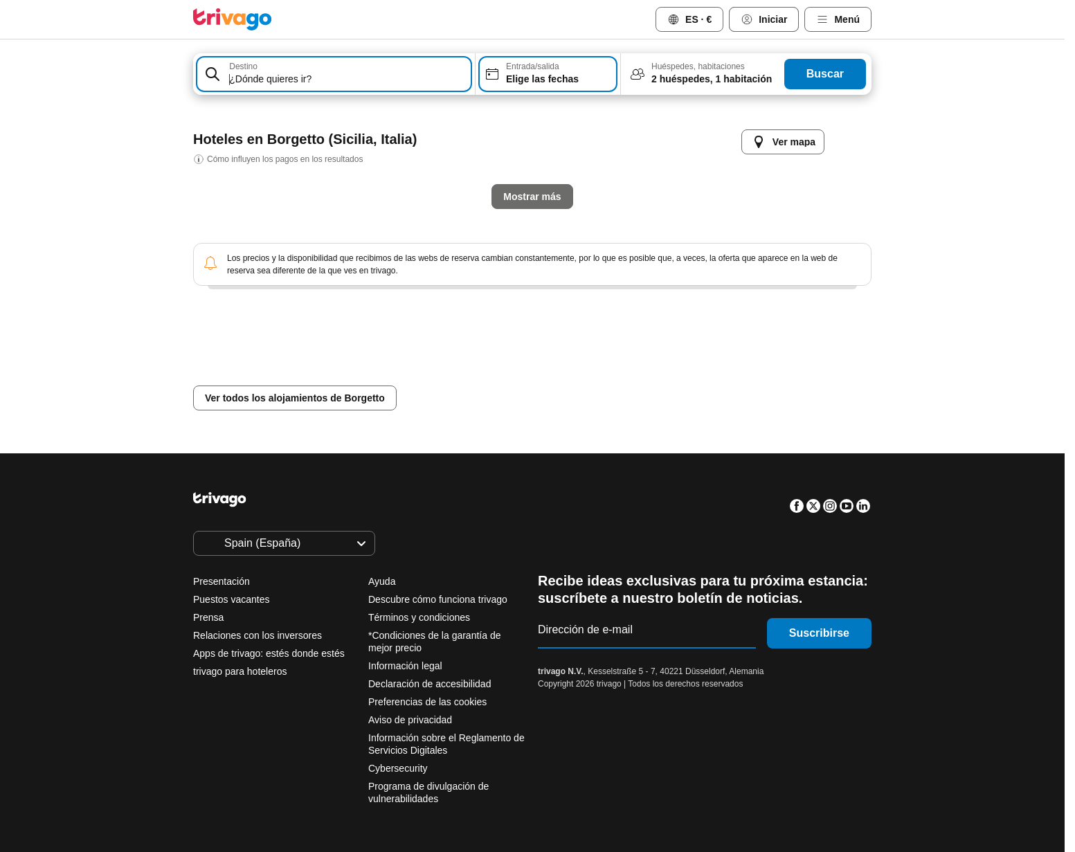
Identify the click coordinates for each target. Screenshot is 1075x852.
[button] (334, 74)
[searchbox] (348, 79)
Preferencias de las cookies (428, 701)
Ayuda (381, 581)
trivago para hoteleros (240, 671)
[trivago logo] (232, 19)
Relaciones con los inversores (257, 635)
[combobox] (334, 74)
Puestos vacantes (231, 599)
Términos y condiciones (419, 617)
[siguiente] (759, 128)
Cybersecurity (398, 768)
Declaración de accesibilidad (429, 683)
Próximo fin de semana (697, 375)
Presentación (221, 581)
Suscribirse (819, 633)
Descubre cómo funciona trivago (437, 599)
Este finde (581, 375)
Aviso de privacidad (410, 719)
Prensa (208, 617)
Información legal (405, 665)
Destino (243, 66)
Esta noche (358, 375)
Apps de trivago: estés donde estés (269, 653)
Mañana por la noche (471, 375)
